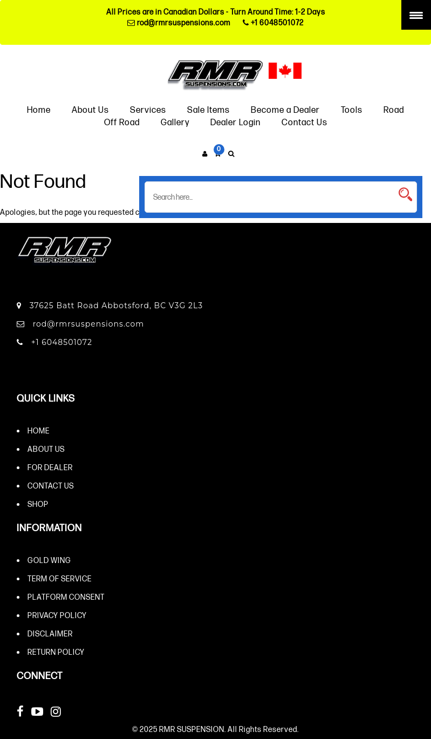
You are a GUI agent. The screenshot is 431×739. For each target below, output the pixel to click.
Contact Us (304, 122)
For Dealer (50, 467)
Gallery (175, 122)
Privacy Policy (57, 615)
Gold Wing (49, 560)
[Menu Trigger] (416, 15)
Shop (38, 504)
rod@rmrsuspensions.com (178, 22)
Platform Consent (66, 596)
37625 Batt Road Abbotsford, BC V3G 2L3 (110, 305)
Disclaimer (50, 633)
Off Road (122, 122)
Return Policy (56, 651)
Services (148, 109)
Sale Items (208, 109)
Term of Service (60, 578)
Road (394, 109)
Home (39, 109)
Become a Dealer (285, 109)
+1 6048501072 (273, 22)
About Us (90, 109)
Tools (351, 109)
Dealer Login (235, 122)
